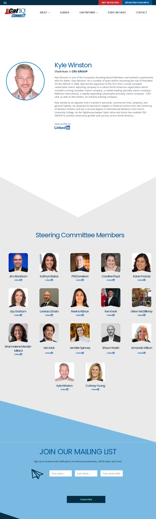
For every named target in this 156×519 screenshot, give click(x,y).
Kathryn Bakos (49, 276)
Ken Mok (49, 348)
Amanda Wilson (141, 348)
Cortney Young (95, 386)
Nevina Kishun (80, 311)
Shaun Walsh (110, 348)
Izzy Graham (18, 311)
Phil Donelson (79, 276)
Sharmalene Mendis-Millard (18, 348)
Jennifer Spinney (80, 348)
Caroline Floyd (111, 276)
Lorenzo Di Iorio (49, 311)
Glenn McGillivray (141, 311)
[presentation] (68, 486)
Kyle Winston (64, 386)
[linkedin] (5, 2)
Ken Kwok (111, 311)
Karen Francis (141, 276)
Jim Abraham (18, 276)
